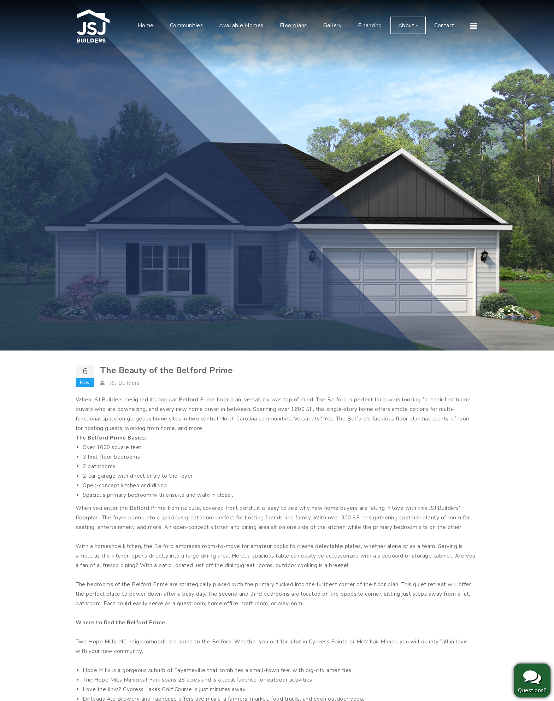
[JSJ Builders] (93, 25)
